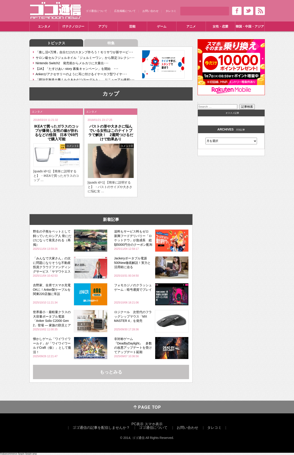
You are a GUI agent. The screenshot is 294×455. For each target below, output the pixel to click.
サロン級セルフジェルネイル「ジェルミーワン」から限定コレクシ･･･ (85, 58)
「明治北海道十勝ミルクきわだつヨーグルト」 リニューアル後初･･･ (85, 79)
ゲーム (161, 26)
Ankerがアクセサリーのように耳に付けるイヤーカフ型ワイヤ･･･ (81, 74)
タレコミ (171, 11)
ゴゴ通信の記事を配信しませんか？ (101, 427)
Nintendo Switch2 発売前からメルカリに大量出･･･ (72, 63)
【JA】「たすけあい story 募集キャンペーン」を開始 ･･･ (77, 68)
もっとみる (111, 372)
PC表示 (137, 424)
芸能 (132, 26)
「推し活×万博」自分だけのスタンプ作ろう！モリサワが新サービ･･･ (84, 52)
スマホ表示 (154, 424)
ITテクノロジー (73, 26)
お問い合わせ (150, 11)
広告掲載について (125, 11)
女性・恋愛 (220, 26)
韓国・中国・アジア (250, 26)
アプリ (103, 26)
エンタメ (44, 26)
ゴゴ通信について (96, 11)
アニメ (191, 26)
